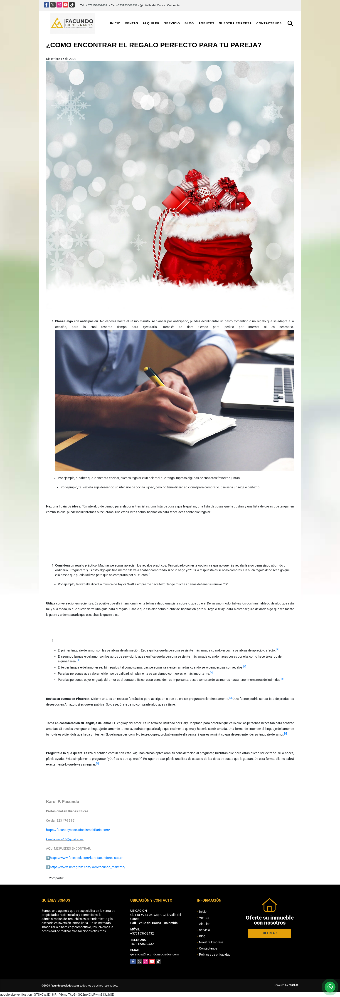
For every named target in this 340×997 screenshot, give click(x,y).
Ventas (131, 23)
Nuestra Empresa (235, 23)
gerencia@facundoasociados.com (154, 954)
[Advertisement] (128, 538)
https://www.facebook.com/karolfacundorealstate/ (86, 858)
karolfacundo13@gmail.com (64, 839)
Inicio (115, 23)
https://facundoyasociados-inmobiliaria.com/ (78, 830)
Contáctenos (269, 23)
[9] (97, 763)
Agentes (206, 23)
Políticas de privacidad (215, 954)
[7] (211, 672)
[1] (150, 574)
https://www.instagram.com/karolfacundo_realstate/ (88, 867)
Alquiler (151, 23)
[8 (282, 678)
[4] (277, 649)
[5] (78, 660)
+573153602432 (96, 5)
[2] (230, 697)
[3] (285, 733)
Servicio (172, 23)
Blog (189, 23)
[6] (244, 666)
